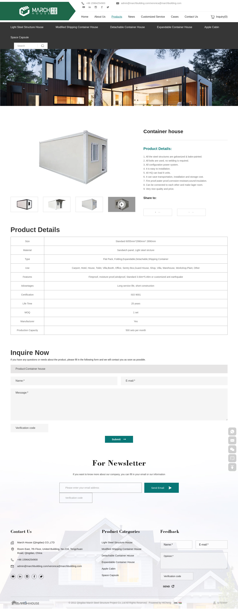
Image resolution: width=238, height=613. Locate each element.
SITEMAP (222, 607)
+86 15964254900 (95, 3)
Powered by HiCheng (160, 607)
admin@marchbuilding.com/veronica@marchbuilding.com (151, 3)
